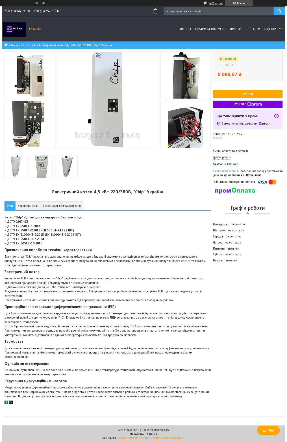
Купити (248, 94)
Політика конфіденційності (168, 437)
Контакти (253, 29)
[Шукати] (279, 11)
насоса (185, 261)
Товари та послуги (209, 29)
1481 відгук (216, 3)
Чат (268, 430)
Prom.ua (164, 429)
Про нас (236, 29)
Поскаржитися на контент (133, 437)
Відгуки (270, 29)
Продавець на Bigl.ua (143, 433)
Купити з (248, 104)
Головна (184, 29)
